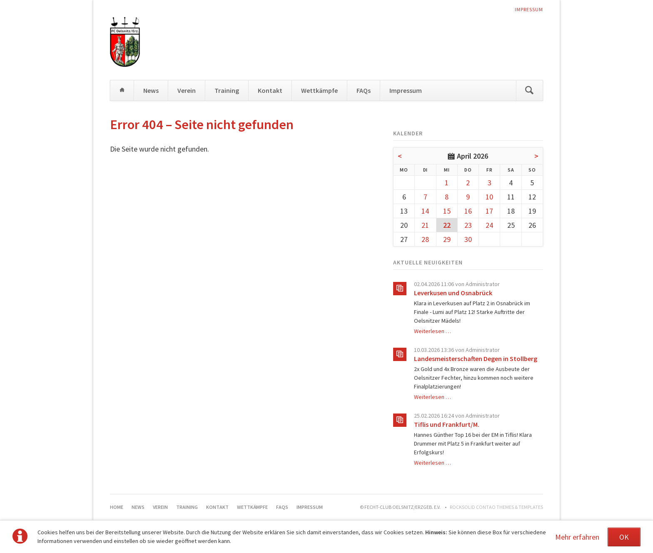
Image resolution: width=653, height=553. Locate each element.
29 (447, 239)
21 (425, 225)
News (151, 90)
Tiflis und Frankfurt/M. (446, 424)
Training (226, 90)
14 (425, 211)
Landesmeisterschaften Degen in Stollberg (475, 358)
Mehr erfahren (577, 537)
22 (447, 225)
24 (489, 225)
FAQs (363, 90)
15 (447, 211)
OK (624, 537)
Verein (186, 90)
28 (425, 239)
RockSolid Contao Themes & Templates (496, 507)
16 (468, 211)
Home (122, 90)
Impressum (529, 9)
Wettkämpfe (319, 90)
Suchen (529, 90)
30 (468, 239)
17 (489, 211)
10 (489, 197)
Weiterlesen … (432, 331)
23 (468, 225)
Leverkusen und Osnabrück (453, 293)
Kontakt (270, 90)
